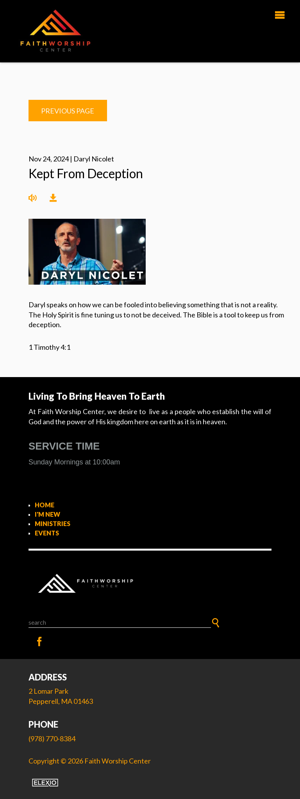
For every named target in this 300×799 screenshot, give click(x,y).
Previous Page (67, 110)
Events (47, 533)
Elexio (45, 783)
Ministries (52, 523)
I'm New (47, 514)
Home (44, 504)
